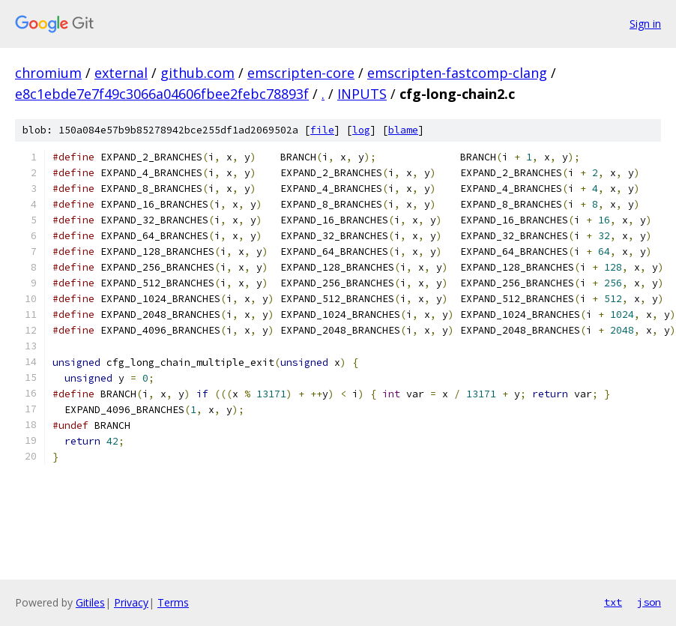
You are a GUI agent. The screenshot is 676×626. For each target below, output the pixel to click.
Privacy (131, 602)
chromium (48, 73)
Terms (173, 602)
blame (403, 130)
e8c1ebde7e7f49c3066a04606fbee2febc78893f (162, 94)
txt (613, 602)
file (322, 130)
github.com (197, 73)
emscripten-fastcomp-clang (457, 73)
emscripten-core (300, 73)
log (361, 130)
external (121, 73)
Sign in (645, 23)
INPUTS (362, 94)
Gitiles (90, 602)
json (649, 602)
